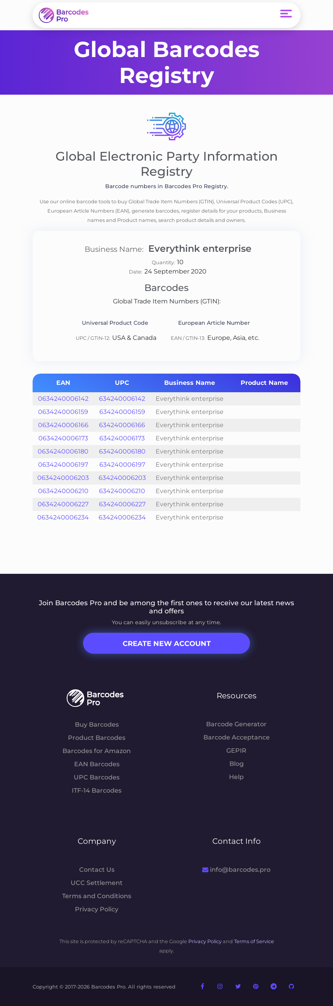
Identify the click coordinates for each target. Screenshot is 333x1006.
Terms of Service (254, 941)
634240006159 (122, 412)
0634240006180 (63, 451)
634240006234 (122, 517)
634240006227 (122, 504)
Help (236, 777)
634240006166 (122, 425)
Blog (236, 763)
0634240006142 (63, 398)
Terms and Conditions (96, 896)
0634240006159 (63, 412)
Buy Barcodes (97, 724)
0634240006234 (63, 517)
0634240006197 (63, 464)
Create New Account (167, 643)
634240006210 (122, 491)
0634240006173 (63, 438)
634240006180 (122, 451)
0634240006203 (63, 477)
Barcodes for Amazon (96, 751)
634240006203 (122, 477)
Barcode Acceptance (236, 737)
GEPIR (236, 750)
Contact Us (96, 869)
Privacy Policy (96, 909)
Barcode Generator (236, 724)
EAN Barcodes (97, 764)
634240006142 (122, 398)
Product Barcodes (96, 737)
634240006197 (122, 464)
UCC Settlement (97, 883)
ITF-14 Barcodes (96, 790)
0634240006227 (63, 504)
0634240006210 (63, 491)
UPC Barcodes (97, 777)
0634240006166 (63, 425)
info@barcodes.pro (236, 869)
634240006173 (122, 438)
